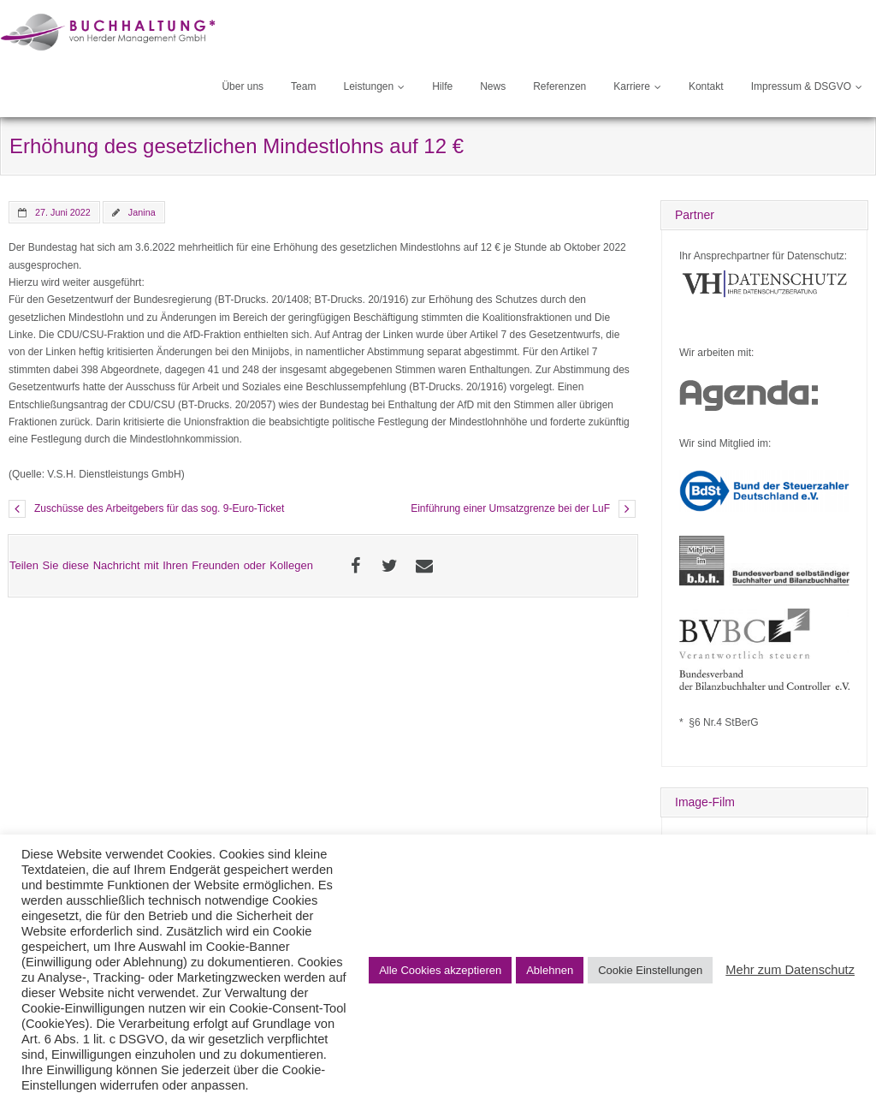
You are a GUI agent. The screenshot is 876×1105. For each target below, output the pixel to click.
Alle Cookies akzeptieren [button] (440, 970)
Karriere (631, 86)
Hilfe (442, 86)
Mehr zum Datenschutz (790, 970)
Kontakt (706, 86)
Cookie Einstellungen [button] (650, 970)
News (493, 86)
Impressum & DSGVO (801, 86)
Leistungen (368, 86)
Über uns (242, 86)
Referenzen (559, 86)
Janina (142, 212)
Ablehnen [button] (549, 970)
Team (303, 86)
